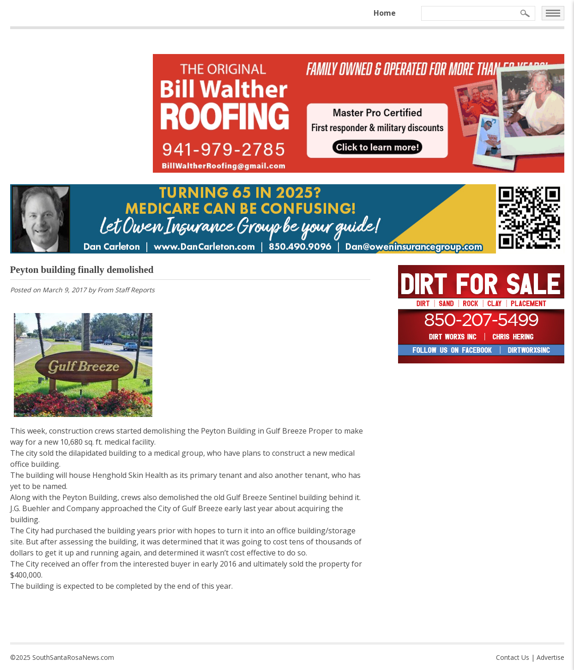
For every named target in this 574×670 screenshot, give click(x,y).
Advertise (550, 657)
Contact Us (512, 657)
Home (385, 13)
